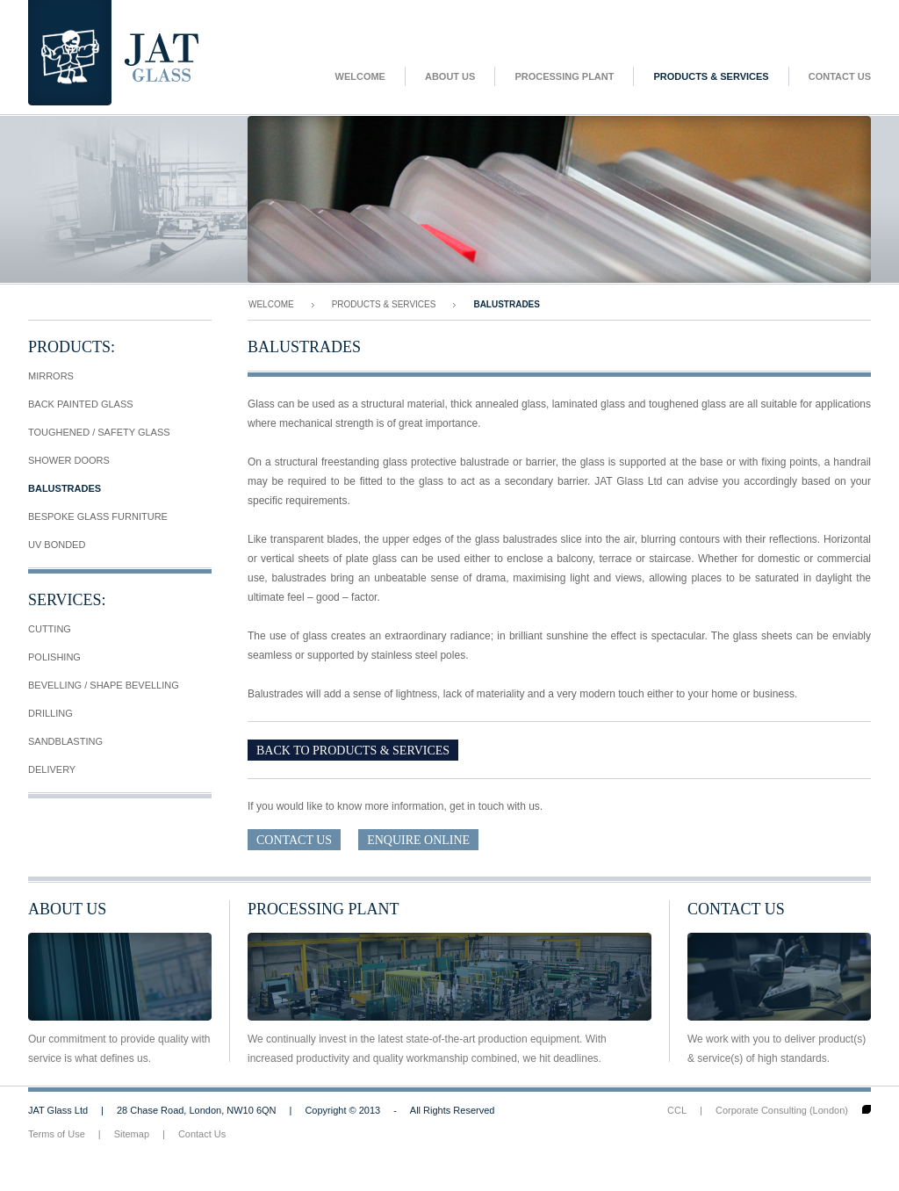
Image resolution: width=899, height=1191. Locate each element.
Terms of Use (56, 1134)
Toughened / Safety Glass (99, 432)
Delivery (52, 769)
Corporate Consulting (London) (782, 1110)
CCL (677, 1110)
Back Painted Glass (80, 404)
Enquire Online (418, 840)
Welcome (360, 76)
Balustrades (64, 488)
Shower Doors (69, 460)
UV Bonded (56, 544)
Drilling (50, 713)
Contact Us (840, 76)
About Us (450, 76)
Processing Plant (564, 76)
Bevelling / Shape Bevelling (103, 685)
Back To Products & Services (353, 750)
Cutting (49, 629)
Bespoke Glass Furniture (98, 516)
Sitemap (131, 1134)
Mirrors (51, 376)
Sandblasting (65, 741)
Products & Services (710, 76)
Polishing (54, 657)
